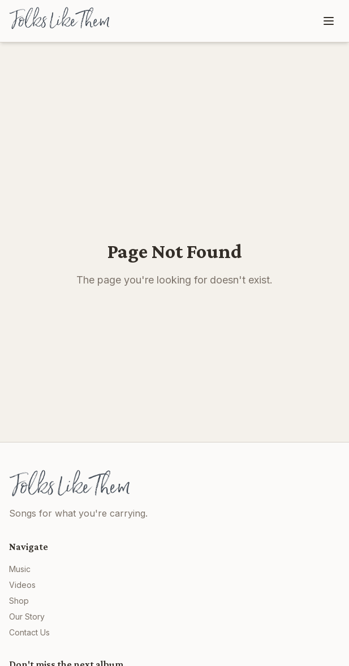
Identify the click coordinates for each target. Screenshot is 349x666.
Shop (19, 600)
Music (20, 569)
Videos (22, 585)
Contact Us (29, 632)
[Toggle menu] (328, 21)
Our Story (27, 616)
